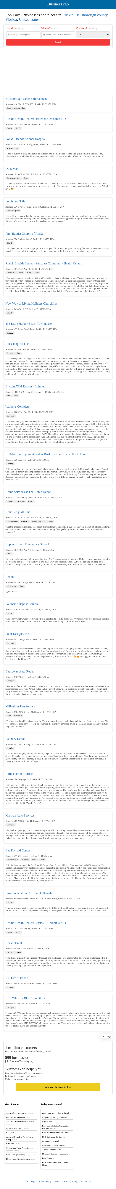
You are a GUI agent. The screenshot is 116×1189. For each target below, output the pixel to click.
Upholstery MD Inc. (18, 512)
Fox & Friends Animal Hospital (25, 139)
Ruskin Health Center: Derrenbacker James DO (35, 119)
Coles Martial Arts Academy (53, 1145)
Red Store (12, 1133)
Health (18, 128)
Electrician (20, 501)
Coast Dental (13, 943)
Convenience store (13, 178)
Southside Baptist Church (21, 604)
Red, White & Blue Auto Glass (25, 998)
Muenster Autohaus (18, 1128)
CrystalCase (47, 1121)
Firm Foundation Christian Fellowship (29, 893)
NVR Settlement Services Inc (53, 1137)
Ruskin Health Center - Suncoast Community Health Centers (44, 263)
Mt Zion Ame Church (50, 1141)
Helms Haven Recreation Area (20, 1159)
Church (9, 243)
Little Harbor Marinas (19, 774)
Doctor (9, 128)
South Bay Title (15, 201)
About (57, 1181)
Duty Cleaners (47, 1158)
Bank (16, 396)
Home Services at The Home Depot (28, 492)
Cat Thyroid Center (17, 850)
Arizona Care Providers (51, 1149)
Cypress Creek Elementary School (27, 544)
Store (26, 178)
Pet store (10, 353)
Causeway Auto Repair (20, 671)
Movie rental (11, 586)
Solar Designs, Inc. (17, 634)
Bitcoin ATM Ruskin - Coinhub (25, 386)
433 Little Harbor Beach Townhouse (28, 323)
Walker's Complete (17, 406)
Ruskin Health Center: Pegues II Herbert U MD (35, 923)
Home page (29, 1181)
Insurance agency (13, 211)
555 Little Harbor (16, 978)
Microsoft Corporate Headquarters (55, 1154)
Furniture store (12, 521)
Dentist (9, 952)
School (9, 554)
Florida (11, 19)
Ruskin (67, 15)
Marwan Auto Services (19, 815)
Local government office (16, 108)
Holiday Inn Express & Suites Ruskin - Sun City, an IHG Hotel (45, 454)
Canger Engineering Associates (54, 1117)
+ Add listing (45, 1181)
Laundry (10, 748)
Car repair (10, 416)
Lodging (10, 333)
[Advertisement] (58, 71)
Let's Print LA (14, 1144)
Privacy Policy (70, 1181)
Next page (106, 1036)
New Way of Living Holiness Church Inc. (31, 303)
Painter (30, 501)
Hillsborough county (91, 15)
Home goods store (38, 521)
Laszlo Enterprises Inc (20, 1155)
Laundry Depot (15, 739)
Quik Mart (12, 169)
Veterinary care (12, 148)
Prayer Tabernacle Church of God (55, 1113)
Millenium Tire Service (20, 706)
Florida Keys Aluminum (18, 1117)
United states (29, 19)
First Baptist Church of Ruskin (24, 233)
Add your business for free (58, 1087)
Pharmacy (10, 273)
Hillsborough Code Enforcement (26, 98)
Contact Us (86, 1181)
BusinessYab (58, 4)
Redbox (10, 577)
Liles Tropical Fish (17, 344)
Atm (8, 396)
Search (58, 42)
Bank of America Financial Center (55, 1133)
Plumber (10, 501)
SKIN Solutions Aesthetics (19, 1113)
